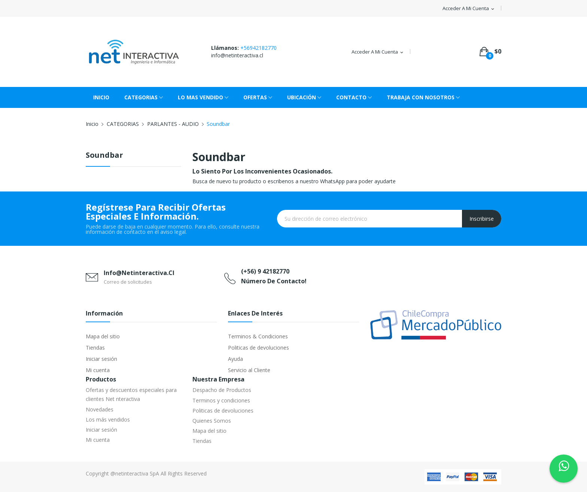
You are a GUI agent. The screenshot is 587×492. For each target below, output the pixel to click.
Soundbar (104, 155)
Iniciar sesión (101, 358)
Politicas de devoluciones (258, 347)
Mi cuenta (98, 370)
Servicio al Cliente (249, 370)
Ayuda (235, 358)
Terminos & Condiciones (258, 336)
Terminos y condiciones (221, 400)
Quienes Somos (211, 420)
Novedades (99, 409)
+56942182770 (258, 47)
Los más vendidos (108, 419)
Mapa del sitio (103, 336)
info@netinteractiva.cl (237, 55)
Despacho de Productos (221, 389)
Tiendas (95, 347)
